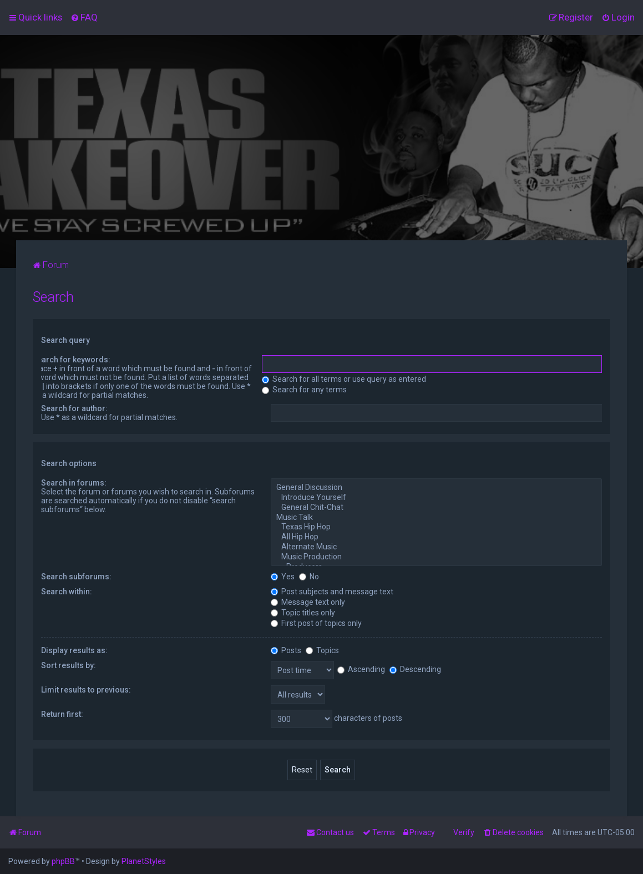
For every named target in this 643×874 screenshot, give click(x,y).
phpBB (63, 861)
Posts (286, 650)
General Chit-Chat (436, 508)
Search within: (66, 591)
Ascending (361, 669)
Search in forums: (74, 482)
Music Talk (436, 518)
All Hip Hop (436, 537)
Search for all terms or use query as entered (344, 379)
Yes (283, 576)
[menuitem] (84, 17)
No (309, 576)
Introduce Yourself (436, 498)
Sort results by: (68, 665)
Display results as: (74, 650)
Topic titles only (303, 612)
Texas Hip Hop (436, 527)
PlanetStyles (143, 861)
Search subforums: (76, 576)
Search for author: (74, 408)
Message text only (308, 602)
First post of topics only (316, 623)
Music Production (436, 557)
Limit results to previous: (86, 689)
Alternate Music (436, 547)
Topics (322, 650)
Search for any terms (304, 389)
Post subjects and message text (332, 591)
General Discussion (436, 488)
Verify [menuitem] (463, 832)
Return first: (62, 714)
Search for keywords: (71, 359)
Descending (415, 669)
